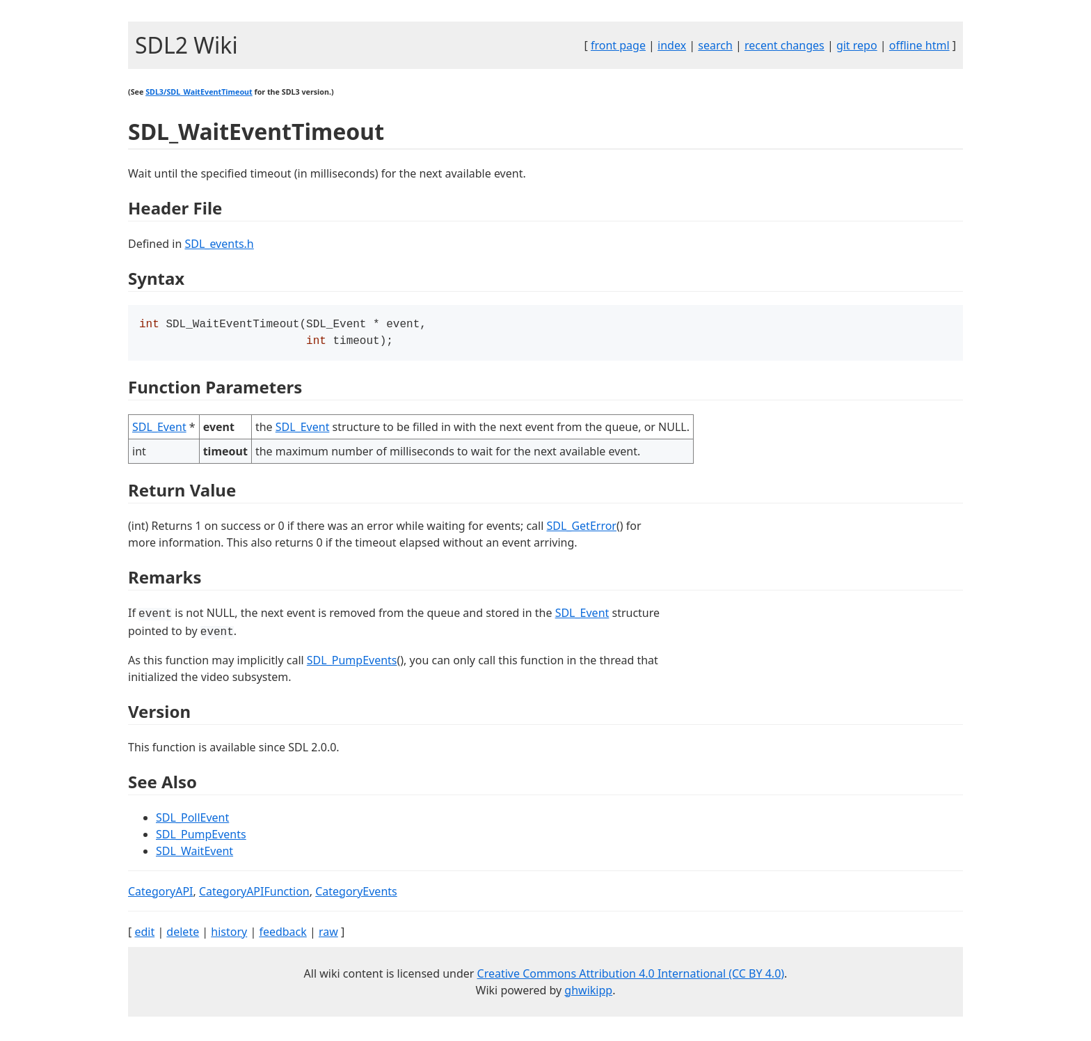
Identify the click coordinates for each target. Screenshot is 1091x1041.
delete (182, 934)
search (715, 45)
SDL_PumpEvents (352, 663)
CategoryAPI (160, 894)
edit (144, 934)
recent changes (784, 45)
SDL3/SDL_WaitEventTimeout (199, 92)
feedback (282, 934)
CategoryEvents (356, 894)
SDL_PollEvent (192, 820)
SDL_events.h (218, 243)
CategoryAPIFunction (254, 894)
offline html (919, 45)
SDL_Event (159, 429)
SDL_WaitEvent (194, 853)
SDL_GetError (581, 528)
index (672, 45)
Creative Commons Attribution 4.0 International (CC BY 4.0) (631, 976)
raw (328, 934)
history (229, 934)
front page (618, 45)
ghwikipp (588, 993)
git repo (856, 45)
